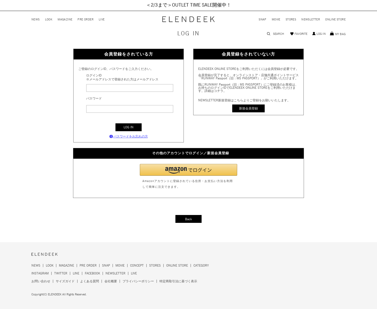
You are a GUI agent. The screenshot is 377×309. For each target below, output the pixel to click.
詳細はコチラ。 (215, 90)
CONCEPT (137, 265)
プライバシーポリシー (138, 281)
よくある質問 (89, 281)
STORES (291, 19)
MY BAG (340, 34)
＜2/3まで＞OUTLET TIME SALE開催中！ (188, 5)
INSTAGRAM (40, 273)
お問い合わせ (40, 281)
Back (188, 219)
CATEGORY (201, 265)
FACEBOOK (92, 273)
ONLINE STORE (335, 19)
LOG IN (321, 33)
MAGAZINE (65, 19)
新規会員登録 (248, 108)
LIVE (102, 19)
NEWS (35, 19)
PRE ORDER (85, 19)
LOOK (49, 19)
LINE (76, 273)
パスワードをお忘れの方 (130, 136)
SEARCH (278, 33)
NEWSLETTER (310, 19)
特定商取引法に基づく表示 (178, 281)
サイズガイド (65, 281)
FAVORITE (301, 33)
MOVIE (276, 19)
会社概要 (110, 281)
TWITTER (60, 273)
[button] (188, 170)
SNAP (263, 19)
